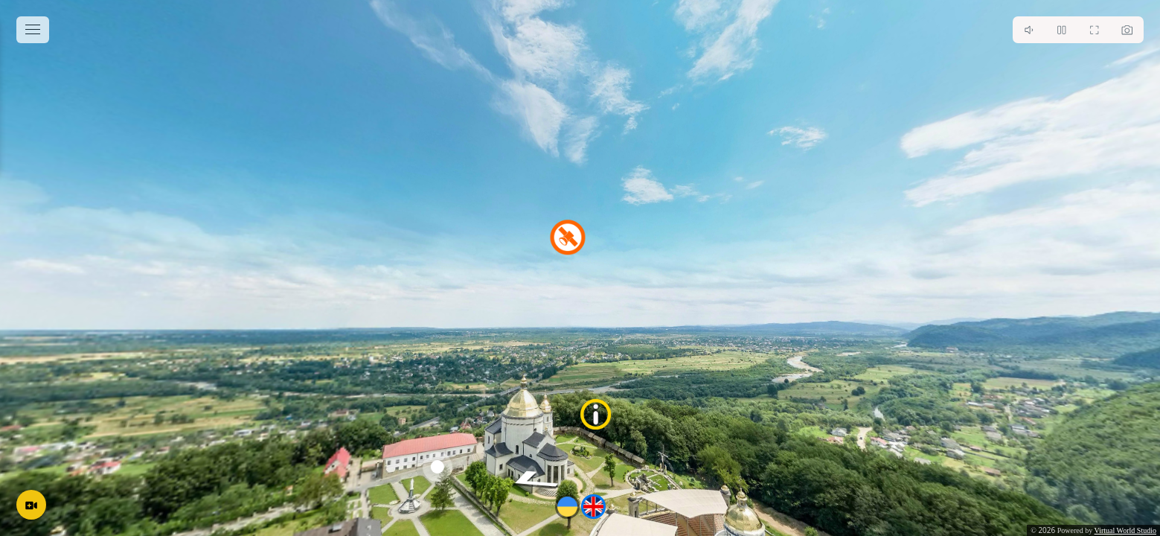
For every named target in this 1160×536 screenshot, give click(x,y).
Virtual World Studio (1125, 530)
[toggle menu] (32, 29)
